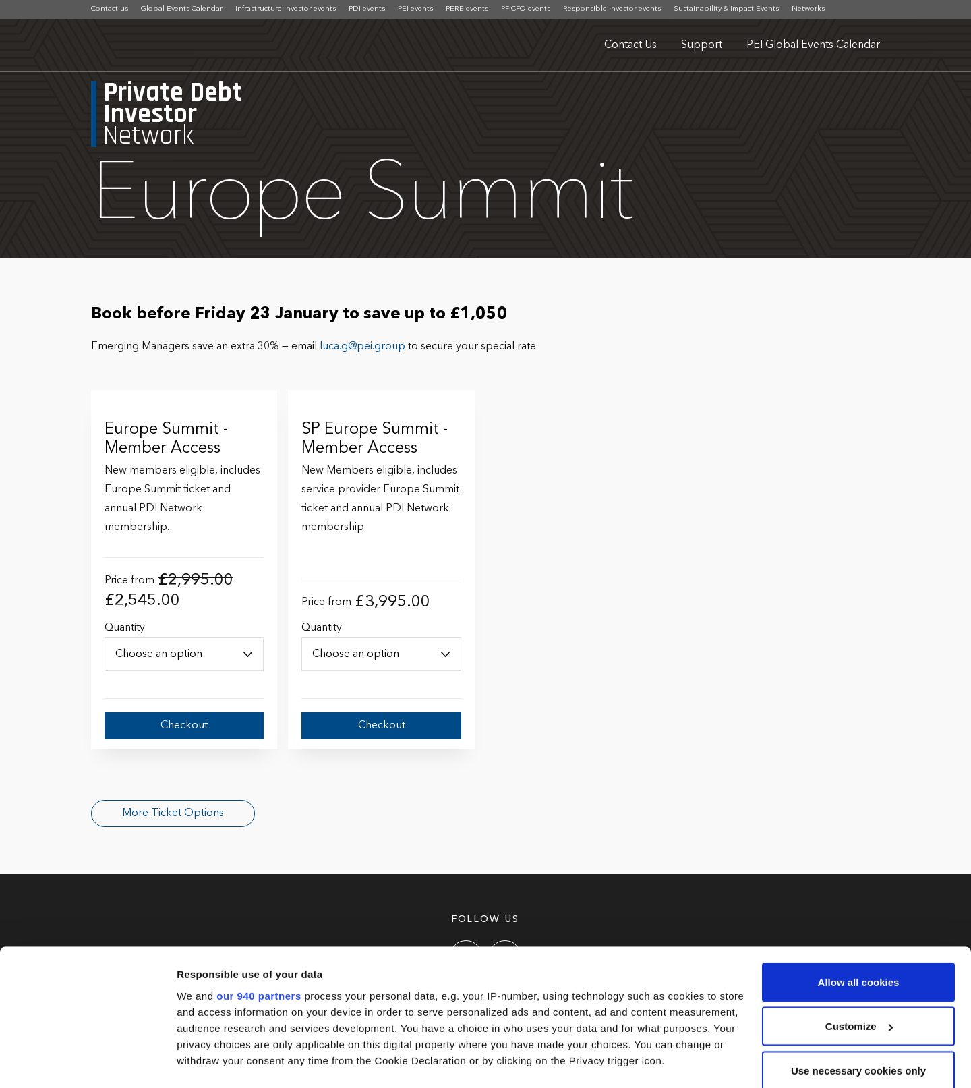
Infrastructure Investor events (285, 9)
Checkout (184, 725)
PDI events (367, 9)
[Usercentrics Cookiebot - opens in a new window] (87, 1062)
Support (701, 45)
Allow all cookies (859, 899)
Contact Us (630, 45)
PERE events (467, 9)
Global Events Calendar (182, 9)
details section (647, 1009)
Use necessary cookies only (858, 987)
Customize (859, 943)
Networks (808, 9)
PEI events (415, 9)
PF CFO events (525, 9)
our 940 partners (258, 912)
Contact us (109, 9)
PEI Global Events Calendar (813, 45)
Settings (197, 1061)
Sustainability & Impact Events (726, 9)
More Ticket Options (173, 813)
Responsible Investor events (612, 9)
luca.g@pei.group (362, 346)
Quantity (125, 628)
